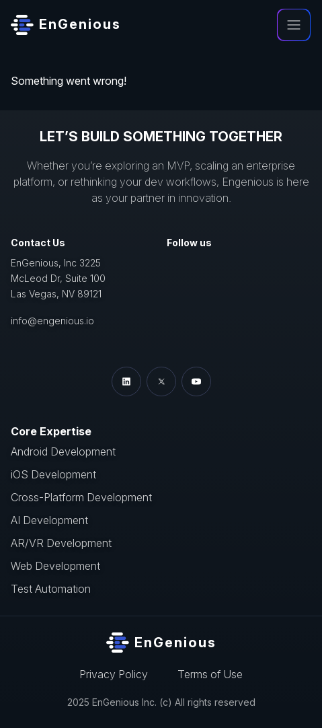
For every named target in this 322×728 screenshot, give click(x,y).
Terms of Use (210, 674)
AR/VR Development (61, 543)
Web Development (55, 566)
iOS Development (53, 474)
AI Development (49, 520)
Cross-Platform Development (81, 497)
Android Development (63, 451)
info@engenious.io (52, 320)
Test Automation (51, 588)
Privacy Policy (113, 674)
